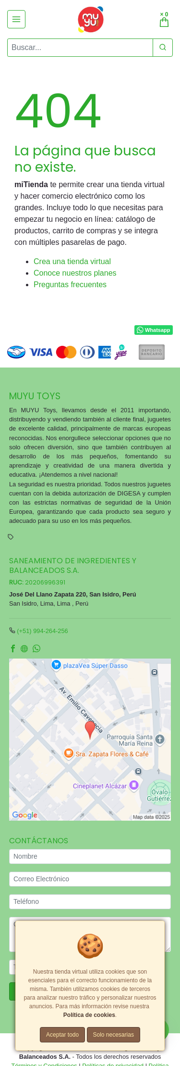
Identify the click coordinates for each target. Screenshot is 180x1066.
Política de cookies (89, 1015)
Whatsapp (153, 330)
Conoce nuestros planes (75, 273)
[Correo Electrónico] (90, 879)
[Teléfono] (90, 901)
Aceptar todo (62, 1034)
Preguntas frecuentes (70, 284)
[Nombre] (90, 856)
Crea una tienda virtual (72, 261)
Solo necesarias (113, 1034)
